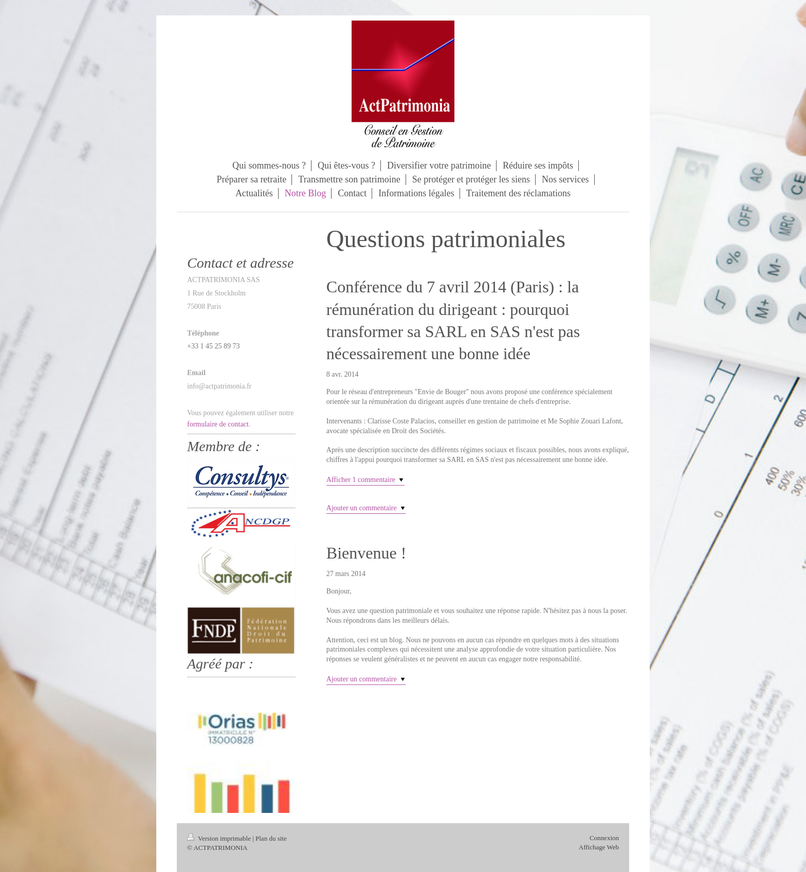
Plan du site (271, 838)
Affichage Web (599, 847)
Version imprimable (219, 838)
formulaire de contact (218, 424)
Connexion (604, 838)
